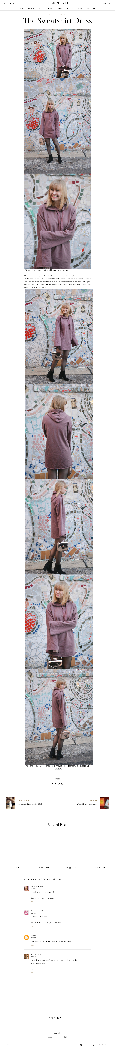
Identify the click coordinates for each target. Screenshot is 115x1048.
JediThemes (106, 1045)
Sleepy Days (71, 867)
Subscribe (106, 3)
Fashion (51, 8)
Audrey (33, 935)
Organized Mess (57, 3)
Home (22, 8)
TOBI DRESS (30, 766)
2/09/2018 (33, 938)
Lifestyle (70, 8)
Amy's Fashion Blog (37, 911)
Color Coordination (97, 867)
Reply (32, 902)
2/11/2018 (33, 956)
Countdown (44, 867)
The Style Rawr (36, 954)
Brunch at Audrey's (65, 941)
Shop (79, 8)
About (30, 8)
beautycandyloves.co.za (46, 898)
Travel (60, 8)
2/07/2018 (33, 888)
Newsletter (90, 8)
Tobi (33, 282)
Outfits (41, 8)
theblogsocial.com (37, 886)
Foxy (18, 867)
